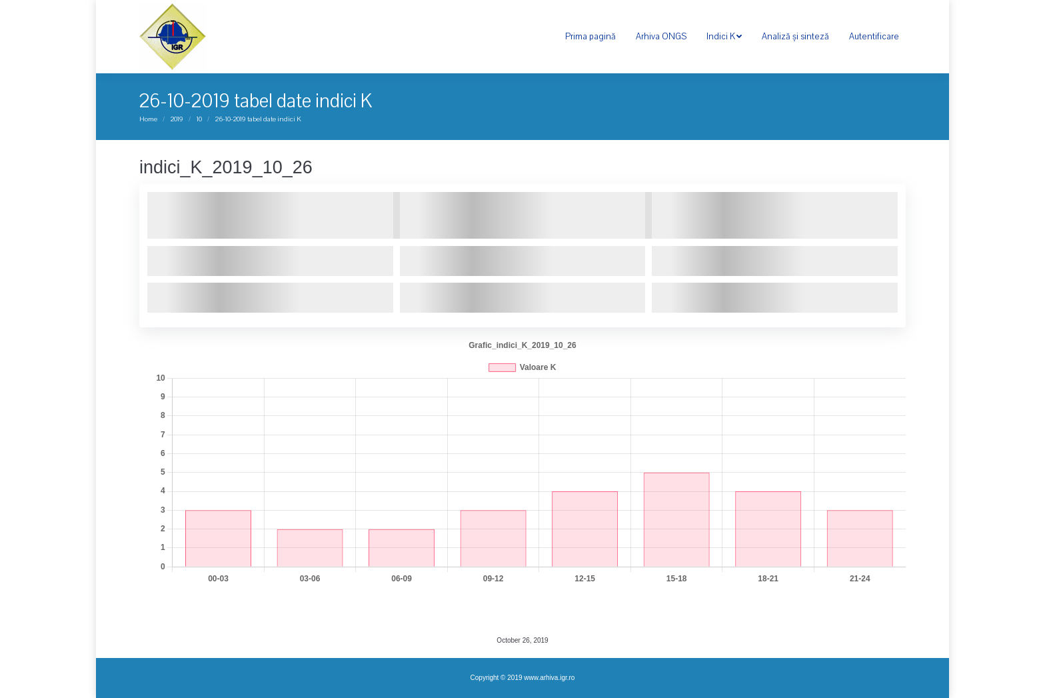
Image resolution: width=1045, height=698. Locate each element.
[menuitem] (590, 36)
